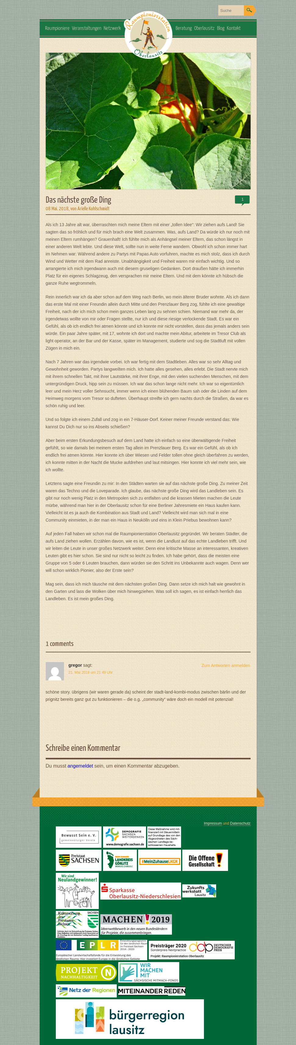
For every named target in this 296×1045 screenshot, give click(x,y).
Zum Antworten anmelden (225, 665)
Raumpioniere (57, 28)
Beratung (184, 28)
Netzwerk (112, 28)
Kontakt (234, 28)
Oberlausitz (204, 28)
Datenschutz (240, 823)
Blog (220, 28)
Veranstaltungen (86, 28)
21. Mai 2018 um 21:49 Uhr (91, 672)
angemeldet (80, 766)
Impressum (213, 823)
